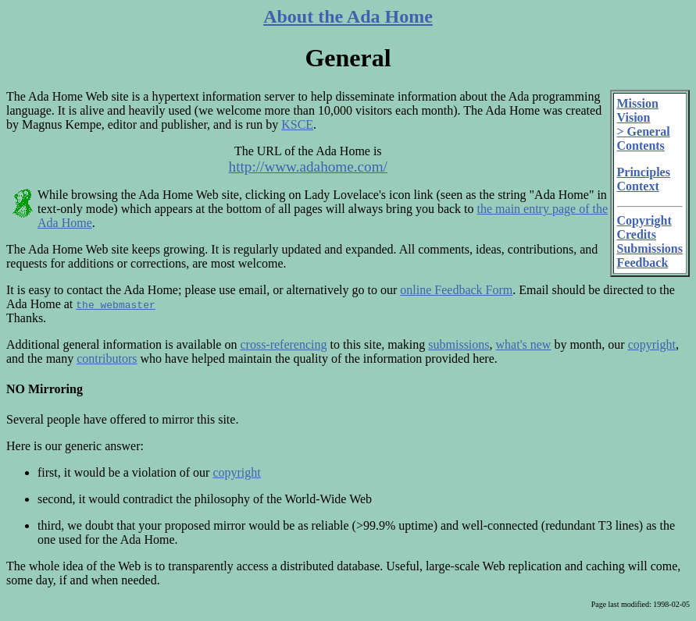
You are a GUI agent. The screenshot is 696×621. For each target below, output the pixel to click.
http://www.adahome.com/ (308, 166)
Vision (634, 117)
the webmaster (115, 304)
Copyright (644, 220)
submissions (458, 344)
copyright (652, 344)
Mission (638, 103)
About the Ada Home (348, 16)
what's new (523, 344)
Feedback (643, 262)
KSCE (297, 124)
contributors (107, 358)
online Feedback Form (456, 289)
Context (638, 186)
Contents (641, 145)
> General (643, 131)
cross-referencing (283, 344)
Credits (636, 234)
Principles (643, 172)
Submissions (650, 248)
